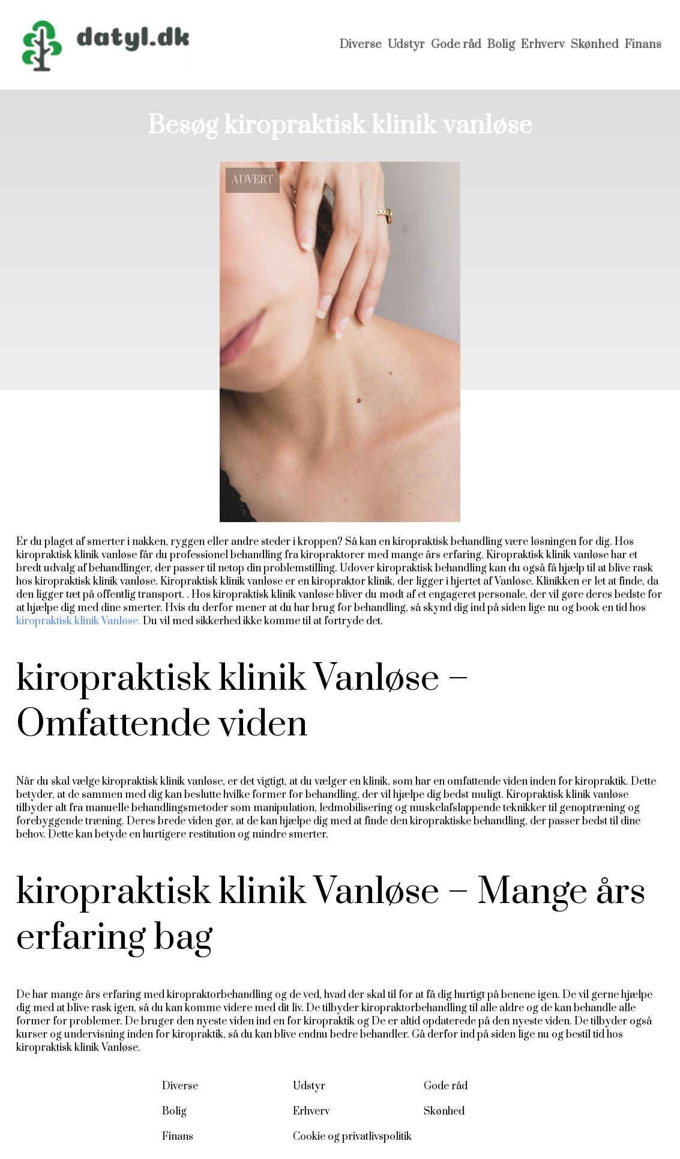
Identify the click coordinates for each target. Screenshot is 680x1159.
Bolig (501, 44)
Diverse (361, 44)
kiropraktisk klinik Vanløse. (78, 621)
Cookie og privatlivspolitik (352, 1136)
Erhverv (543, 44)
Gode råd (456, 44)
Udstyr (406, 44)
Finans (643, 44)
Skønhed (595, 44)
